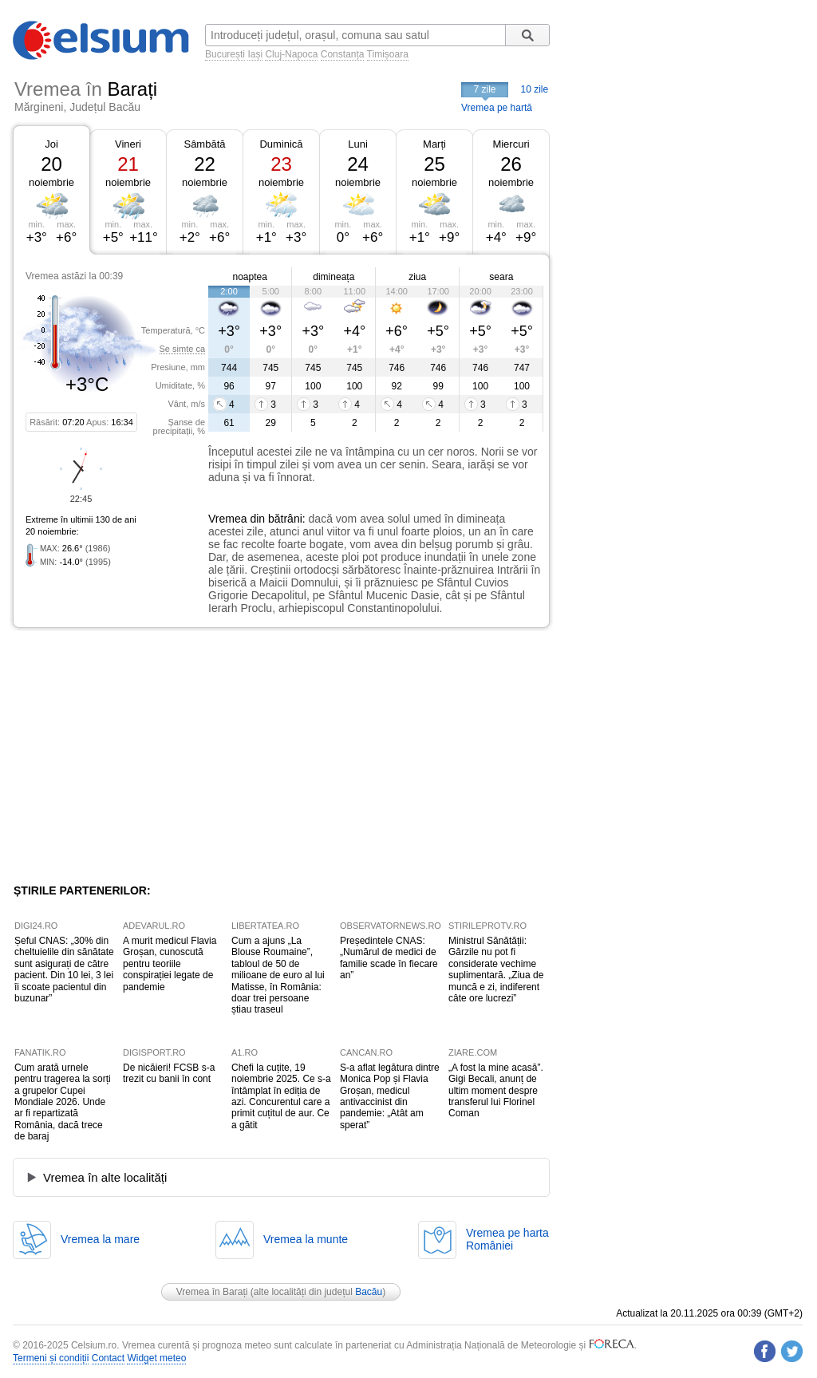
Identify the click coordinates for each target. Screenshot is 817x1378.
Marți (434, 144)
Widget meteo (156, 1358)
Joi (51, 144)
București (225, 54)
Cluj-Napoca (291, 54)
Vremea (227, 518)
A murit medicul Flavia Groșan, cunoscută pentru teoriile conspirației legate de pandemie (169, 964)
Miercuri (510, 144)
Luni (358, 144)
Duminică (280, 144)
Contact (108, 1358)
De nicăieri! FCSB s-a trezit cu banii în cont (169, 1073)
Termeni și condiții (51, 1358)
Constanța (343, 54)
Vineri (128, 144)
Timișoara (387, 54)
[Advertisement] (144, 755)
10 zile (535, 89)
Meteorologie (548, 1345)
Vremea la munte (305, 1239)
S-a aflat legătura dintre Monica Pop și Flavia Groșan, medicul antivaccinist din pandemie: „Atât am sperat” (390, 1096)
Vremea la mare (100, 1239)
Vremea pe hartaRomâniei (507, 1239)
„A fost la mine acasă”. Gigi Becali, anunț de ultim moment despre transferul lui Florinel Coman (495, 1090)
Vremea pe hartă (496, 108)
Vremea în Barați (212, 1291)
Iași (254, 54)
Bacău (368, 1291)
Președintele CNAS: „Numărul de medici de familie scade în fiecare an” (389, 958)
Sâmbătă (204, 144)
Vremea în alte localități (105, 1177)
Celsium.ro (93, 1345)
